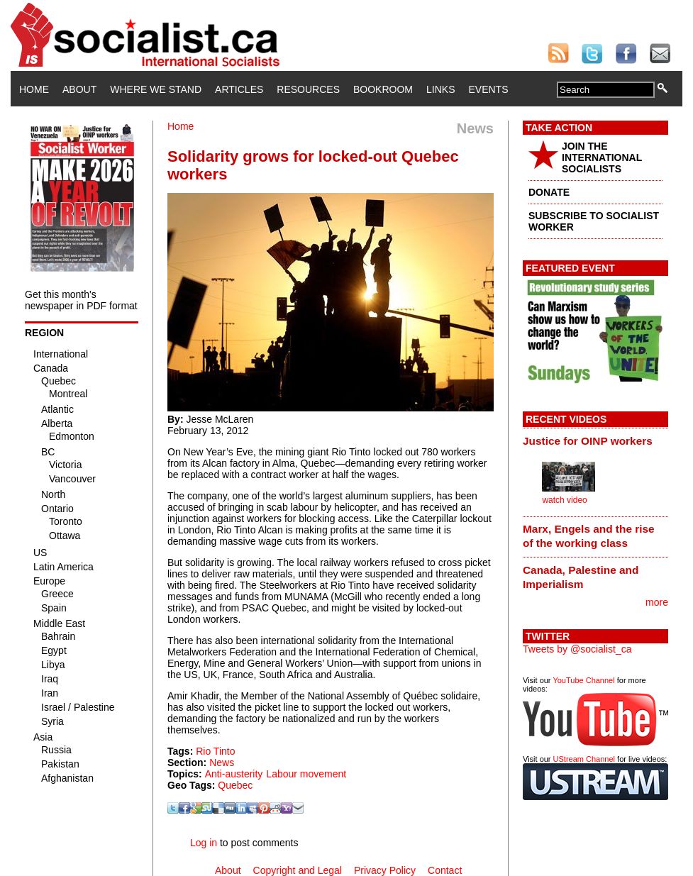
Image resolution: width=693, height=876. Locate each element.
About (79, 89)
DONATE (549, 192)
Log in (203, 842)
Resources (308, 89)
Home (34, 89)
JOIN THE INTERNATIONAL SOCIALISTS (602, 157)
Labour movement (306, 774)
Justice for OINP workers (588, 441)
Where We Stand (155, 89)
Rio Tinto (215, 751)
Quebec (235, 785)
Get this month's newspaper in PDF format (81, 300)
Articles (239, 89)
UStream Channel (584, 759)
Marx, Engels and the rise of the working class (589, 536)
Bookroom (383, 89)
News (221, 762)
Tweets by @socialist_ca (577, 649)
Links (440, 89)
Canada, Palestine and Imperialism (580, 577)
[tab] (595, 440)
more (656, 602)
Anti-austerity (234, 774)
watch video (564, 500)
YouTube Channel (583, 680)
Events (488, 89)
